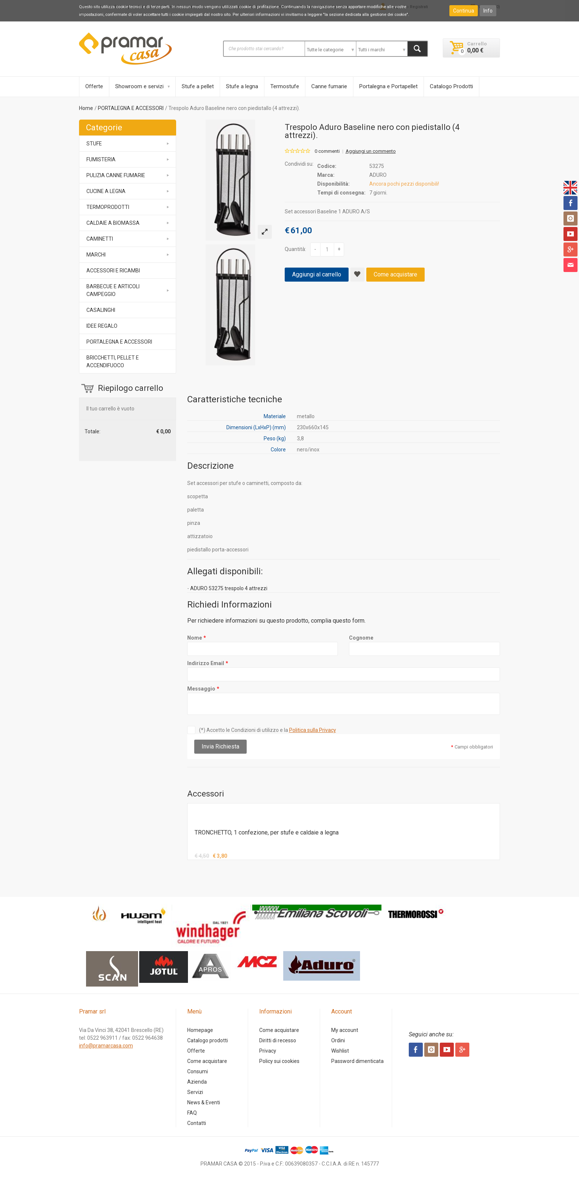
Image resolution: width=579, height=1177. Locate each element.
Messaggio (201, 689)
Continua (463, 11)
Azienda (197, 1082)
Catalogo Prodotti (451, 86)
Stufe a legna (242, 86)
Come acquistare (395, 274)
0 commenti (327, 151)
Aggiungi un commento (371, 151)
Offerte (94, 86)
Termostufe (284, 86)
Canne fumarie (329, 86)
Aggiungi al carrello (316, 274)
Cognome (361, 638)
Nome (194, 638)
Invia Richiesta (220, 746)
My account (344, 1030)
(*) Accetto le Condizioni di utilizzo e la (267, 730)
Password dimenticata (357, 1061)
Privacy (267, 1051)
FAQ (192, 1113)
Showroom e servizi (139, 86)
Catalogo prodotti (207, 1040)
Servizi (195, 1092)
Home (86, 108)
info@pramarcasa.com (106, 1046)
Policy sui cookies (279, 1061)
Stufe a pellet (198, 86)
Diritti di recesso (277, 1040)
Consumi (197, 1071)
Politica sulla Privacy (312, 730)
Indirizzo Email (205, 663)
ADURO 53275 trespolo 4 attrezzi (228, 588)
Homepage (200, 1030)
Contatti (196, 1123)
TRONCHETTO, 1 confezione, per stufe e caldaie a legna (267, 832)
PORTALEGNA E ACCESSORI (131, 108)
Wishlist (340, 1051)
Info (488, 11)
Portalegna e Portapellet (388, 86)
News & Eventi (203, 1102)
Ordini (338, 1040)
